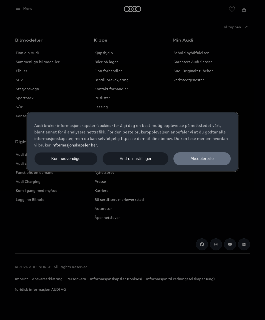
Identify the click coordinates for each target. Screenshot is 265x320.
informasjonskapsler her (74, 144)
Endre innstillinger (135, 158)
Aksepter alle (202, 158)
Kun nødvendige (66, 158)
